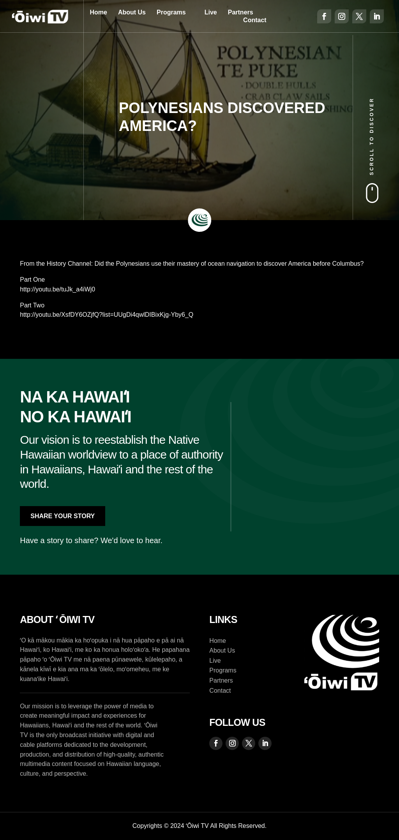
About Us (132, 12)
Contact (255, 20)
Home (98, 12)
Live (211, 12)
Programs (171, 12)
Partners (240, 12)
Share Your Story (62, 516)
